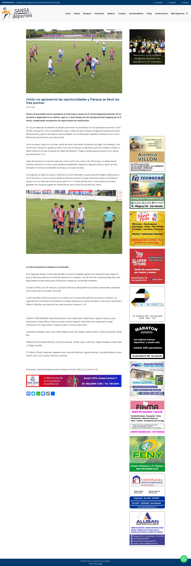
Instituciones (161, 13)
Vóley (149, 13)
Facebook (171, 2)
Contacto (184, 2)
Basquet (87, 13)
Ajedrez (111, 13)
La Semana (157, 2)
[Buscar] (187, 13)
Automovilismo (136, 13)
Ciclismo (122, 13)
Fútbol (77, 13)
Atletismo (99, 13)
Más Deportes (177, 13)
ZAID (100, 564)
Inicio (67, 13)
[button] (184, 559)
